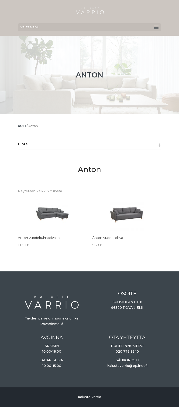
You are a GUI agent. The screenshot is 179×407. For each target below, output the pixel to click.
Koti (22, 126)
